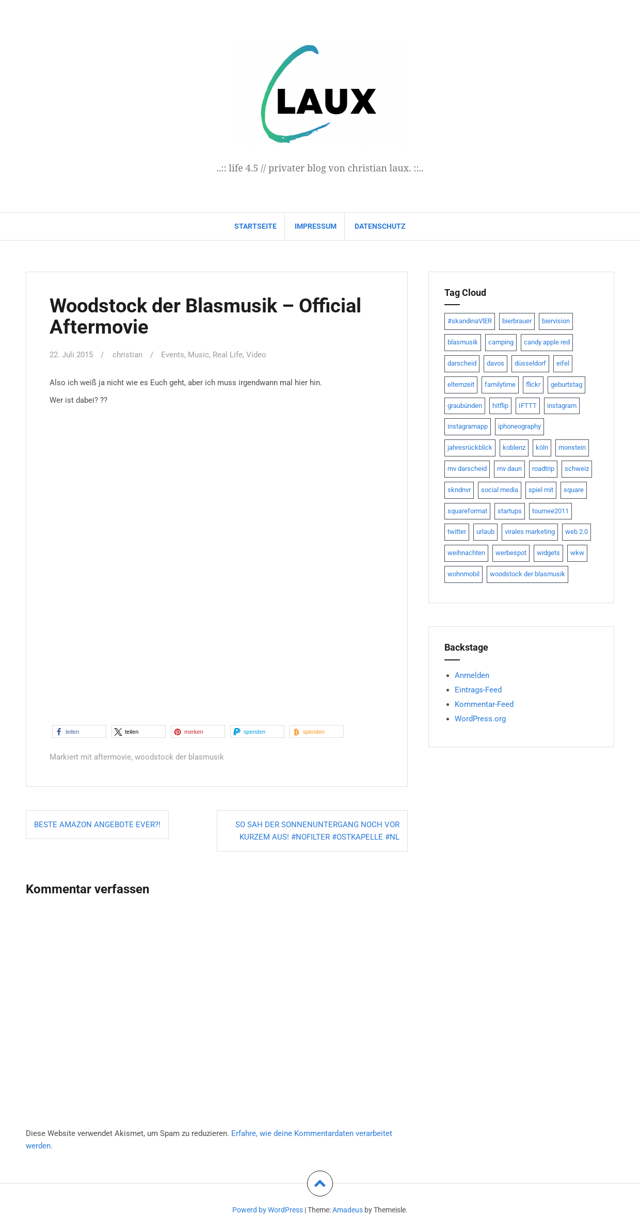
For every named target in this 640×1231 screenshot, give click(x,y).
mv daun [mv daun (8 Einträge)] (509, 468)
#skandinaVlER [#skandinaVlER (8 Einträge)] (469, 321)
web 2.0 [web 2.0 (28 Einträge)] (576, 531)
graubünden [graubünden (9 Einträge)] (464, 405)
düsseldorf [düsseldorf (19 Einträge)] (530, 363)
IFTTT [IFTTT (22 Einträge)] (528, 405)
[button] (79, 731)
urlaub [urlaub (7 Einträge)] (485, 531)
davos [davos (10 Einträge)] (495, 363)
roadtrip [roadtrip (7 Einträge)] (543, 468)
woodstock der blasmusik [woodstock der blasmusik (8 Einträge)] (527, 574)
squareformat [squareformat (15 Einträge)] (467, 511)
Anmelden (472, 675)
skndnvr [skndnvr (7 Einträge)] (459, 490)
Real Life (228, 354)
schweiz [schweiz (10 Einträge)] (577, 468)
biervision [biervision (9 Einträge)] (556, 321)
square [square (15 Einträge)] (574, 490)
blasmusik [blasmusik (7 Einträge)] (462, 342)
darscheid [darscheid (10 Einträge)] (461, 363)
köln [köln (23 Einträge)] (542, 447)
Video (256, 354)
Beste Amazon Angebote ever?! (97, 824)
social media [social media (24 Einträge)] (499, 490)
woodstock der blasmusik (179, 757)
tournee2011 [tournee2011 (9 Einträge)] (550, 511)
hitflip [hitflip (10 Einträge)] (500, 405)
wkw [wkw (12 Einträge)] (577, 553)
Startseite (255, 226)
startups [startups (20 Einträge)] (510, 511)
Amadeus (347, 1210)
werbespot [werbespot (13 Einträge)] (510, 553)
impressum (316, 226)
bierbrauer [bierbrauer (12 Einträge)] (517, 321)
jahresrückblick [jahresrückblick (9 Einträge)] (469, 447)
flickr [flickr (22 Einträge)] (533, 384)
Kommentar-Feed (484, 704)
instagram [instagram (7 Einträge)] (562, 405)
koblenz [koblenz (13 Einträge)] (514, 447)
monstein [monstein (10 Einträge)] (572, 447)
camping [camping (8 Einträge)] (501, 342)
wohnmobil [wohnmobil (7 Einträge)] (463, 574)
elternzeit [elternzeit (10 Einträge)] (460, 384)
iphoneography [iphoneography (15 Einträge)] (519, 426)
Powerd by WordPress (267, 1210)
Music (198, 354)
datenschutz (380, 226)
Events (172, 354)
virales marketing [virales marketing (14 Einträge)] (530, 531)
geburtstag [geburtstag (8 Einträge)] (566, 384)
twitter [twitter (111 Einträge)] (456, 531)
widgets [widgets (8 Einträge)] (548, 553)
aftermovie (112, 757)
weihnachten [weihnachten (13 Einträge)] (466, 553)
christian (127, 354)
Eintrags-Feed (478, 690)
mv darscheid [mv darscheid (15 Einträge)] (467, 468)
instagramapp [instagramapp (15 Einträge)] (467, 426)
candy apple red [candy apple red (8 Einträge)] (547, 342)
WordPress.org (480, 718)
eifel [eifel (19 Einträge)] (562, 363)
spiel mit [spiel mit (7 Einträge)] (541, 490)
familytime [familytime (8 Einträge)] (500, 384)
